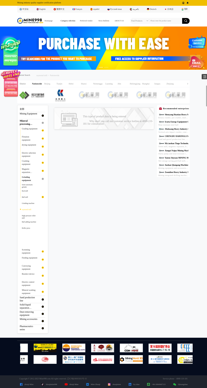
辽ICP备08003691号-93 (77, 379)
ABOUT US (119, 21)
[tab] (103, 83)
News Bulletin (103, 21)
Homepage (49, 21)
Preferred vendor (86, 21)
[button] (111, 83)
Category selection (68, 21)
